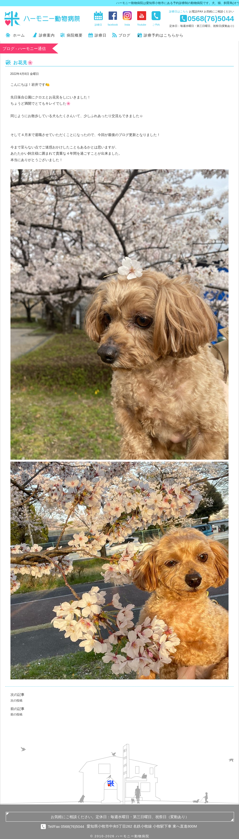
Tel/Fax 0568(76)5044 (66, 826)
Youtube (141, 24)
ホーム (19, 35)
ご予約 (156, 24)
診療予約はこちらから (163, 35)
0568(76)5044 (210, 18)
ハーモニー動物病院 (42, 19)
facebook (113, 24)
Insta (127, 24)
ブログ (124, 35)
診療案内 (47, 35)
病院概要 (75, 35)
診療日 (178, 11)
